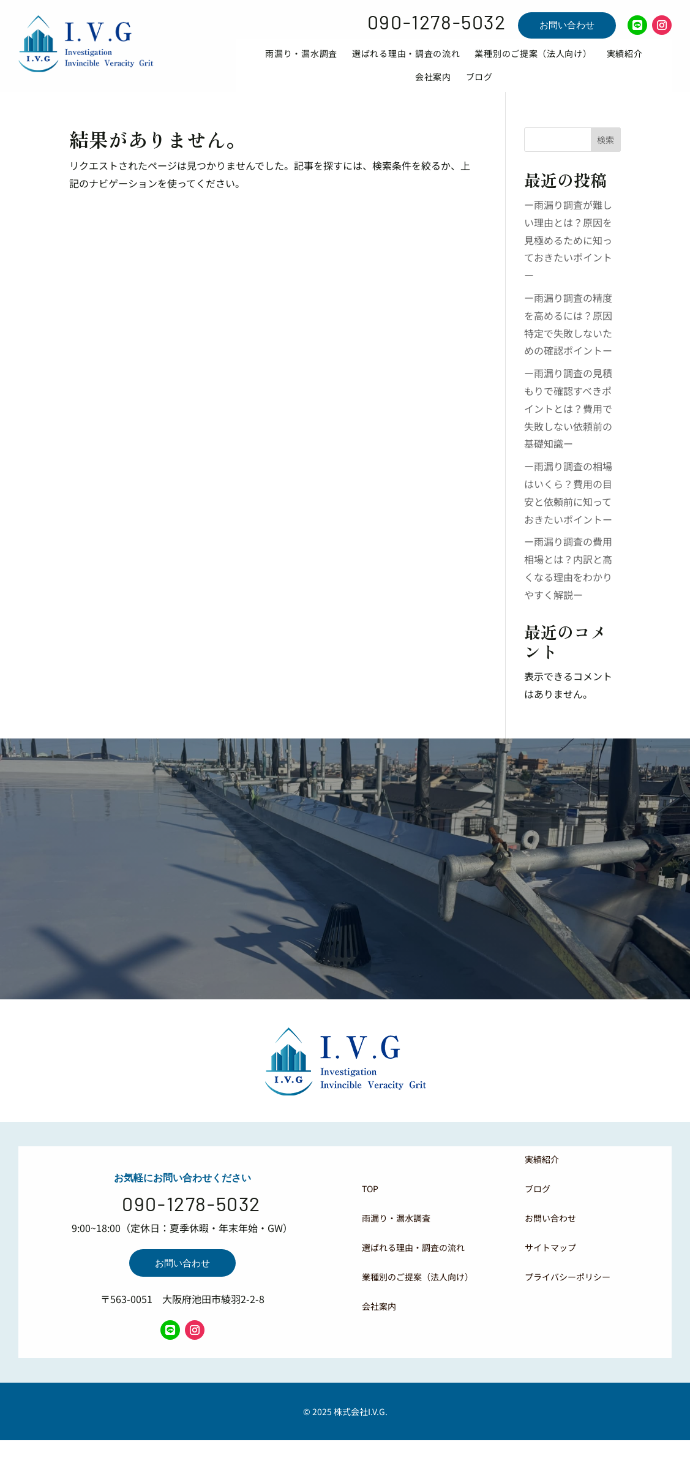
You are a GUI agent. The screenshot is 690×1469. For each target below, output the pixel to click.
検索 (605, 157)
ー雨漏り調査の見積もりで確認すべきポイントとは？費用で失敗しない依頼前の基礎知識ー (568, 425)
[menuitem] (301, 62)
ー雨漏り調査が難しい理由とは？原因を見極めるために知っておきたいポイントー (568, 257)
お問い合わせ (566, 25)
